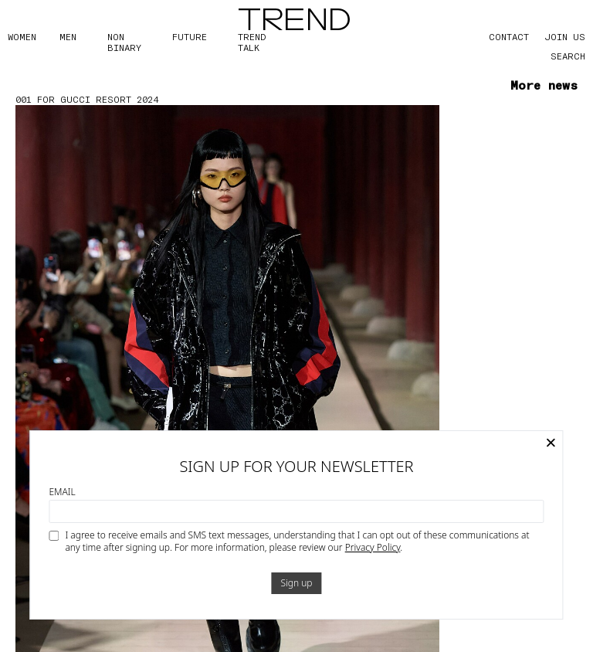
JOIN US (564, 36)
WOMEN (22, 36)
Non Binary (124, 42)
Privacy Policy (373, 547)
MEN (67, 36)
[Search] (554, 55)
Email (62, 492)
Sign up (296, 582)
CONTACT (509, 36)
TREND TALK (252, 42)
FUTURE (189, 36)
